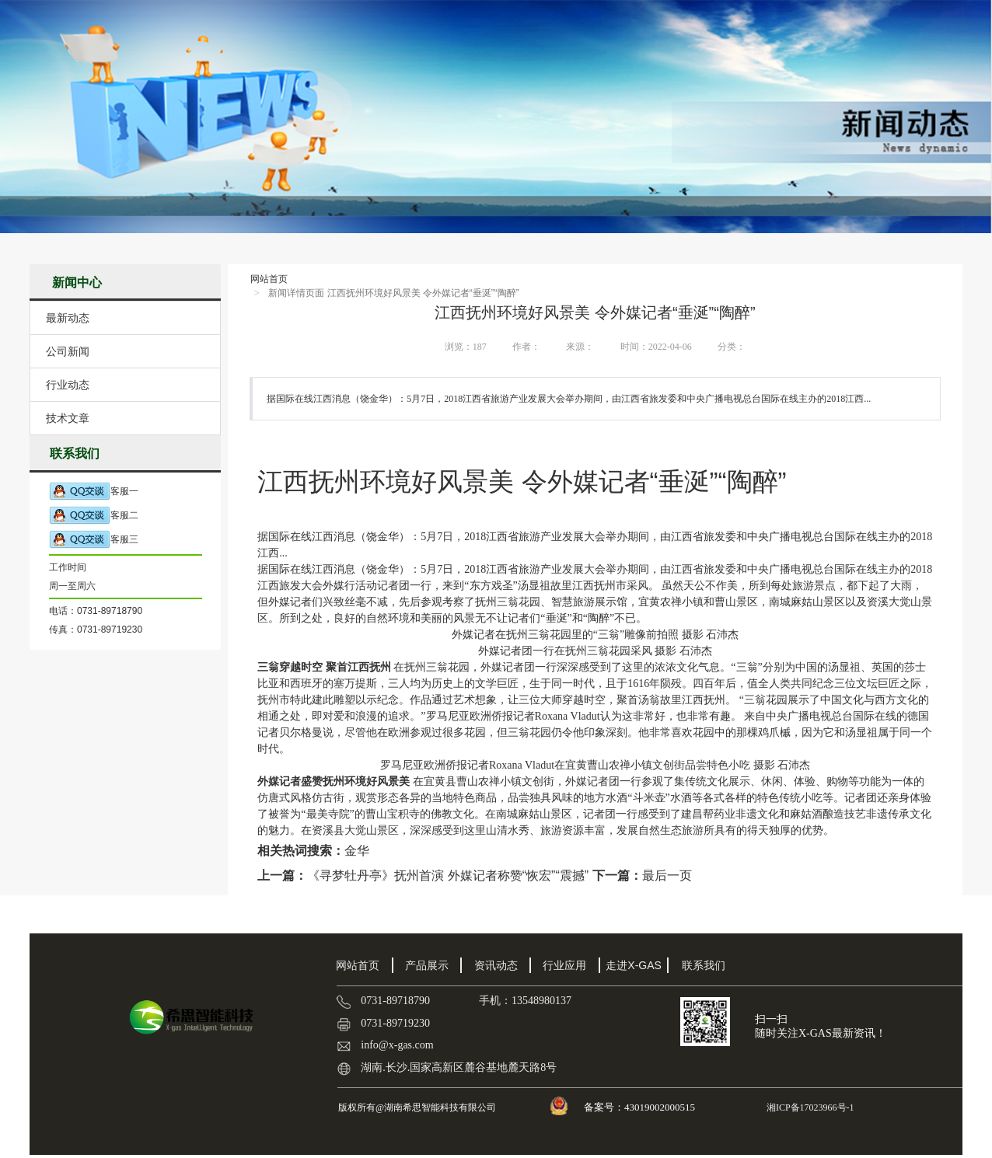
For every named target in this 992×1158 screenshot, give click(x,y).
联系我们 (703, 965)
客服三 (93, 539)
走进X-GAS (634, 965)
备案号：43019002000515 (640, 1107)
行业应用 (564, 965)
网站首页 (269, 279)
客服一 (93, 491)
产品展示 (427, 965)
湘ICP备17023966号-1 (809, 1107)
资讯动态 (496, 965)
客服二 (93, 515)
